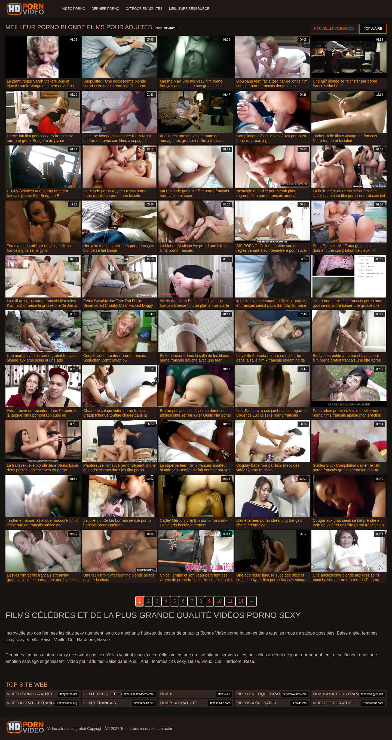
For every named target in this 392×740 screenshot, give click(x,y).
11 (230, 601)
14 (240, 601)
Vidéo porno (73, 9)
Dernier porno (105, 9)
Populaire (372, 29)
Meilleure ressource (189, 9)
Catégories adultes (144, 9)
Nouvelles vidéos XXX (334, 29)
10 (219, 601)
